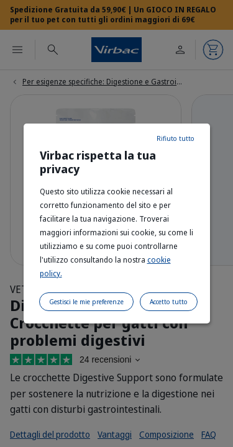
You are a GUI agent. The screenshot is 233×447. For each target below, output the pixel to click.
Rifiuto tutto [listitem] (175, 138)
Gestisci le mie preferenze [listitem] (86, 301)
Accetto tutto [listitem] (169, 301)
